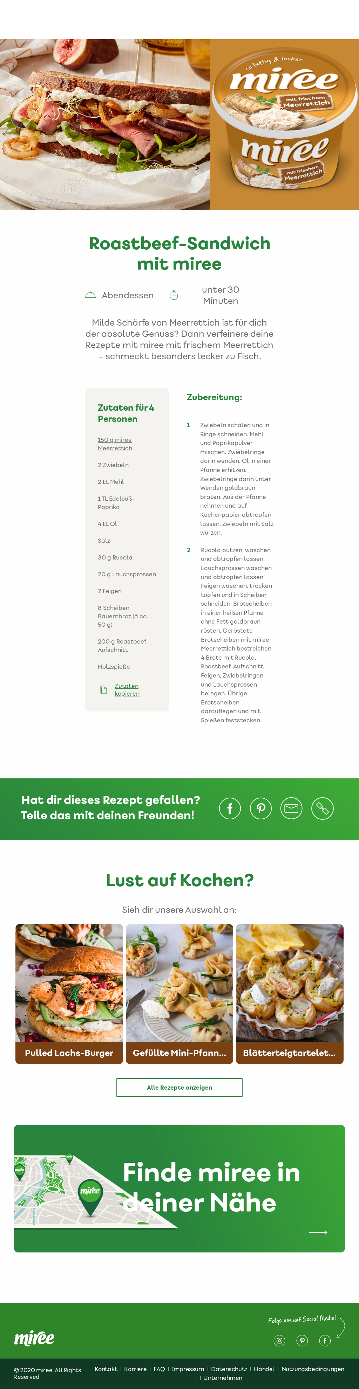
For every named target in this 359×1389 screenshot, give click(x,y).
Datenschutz (259, 15)
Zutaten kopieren (127, 689)
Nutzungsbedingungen (313, 1369)
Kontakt (213, 15)
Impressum (310, 15)
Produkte (111, 15)
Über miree (77, 19)
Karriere (135, 1369)
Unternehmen (222, 1378)
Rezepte (149, 15)
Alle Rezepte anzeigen (179, 1087)
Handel (264, 1369)
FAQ (159, 1369)
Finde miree (181, 19)
